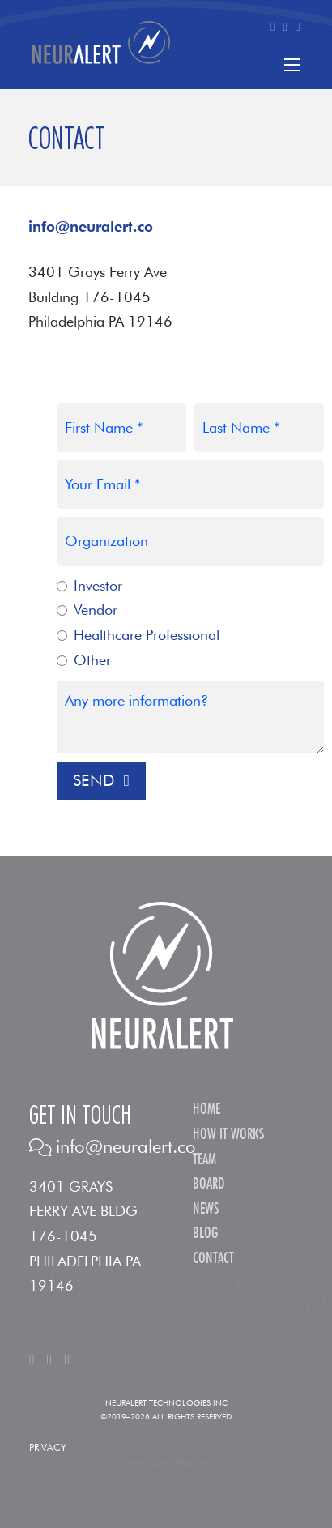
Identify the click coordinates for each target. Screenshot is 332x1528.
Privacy (47, 1447)
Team (204, 1159)
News (206, 1209)
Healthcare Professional (146, 634)
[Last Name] (259, 427)
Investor (98, 585)
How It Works (228, 1134)
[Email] (190, 484)
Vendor (95, 609)
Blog (205, 1233)
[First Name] (121, 427)
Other (92, 659)
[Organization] (190, 541)
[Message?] (190, 717)
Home (206, 1109)
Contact (213, 1258)
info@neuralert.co (90, 226)
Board (208, 1184)
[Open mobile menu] (292, 64)
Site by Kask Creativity (166, 1463)
